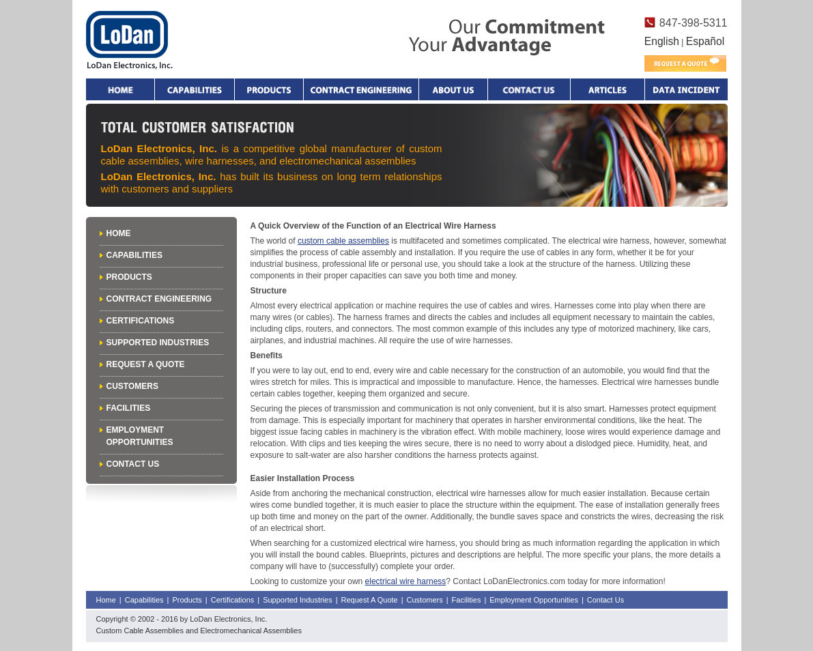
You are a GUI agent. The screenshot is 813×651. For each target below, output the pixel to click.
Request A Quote (145, 364)
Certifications (140, 321)
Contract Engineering (361, 89)
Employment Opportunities (533, 600)
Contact (529, 89)
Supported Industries (158, 342)
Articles (607, 89)
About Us (453, 89)
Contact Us (133, 464)
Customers (132, 386)
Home (120, 89)
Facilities (128, 408)
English (661, 41)
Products (269, 89)
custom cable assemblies (343, 241)
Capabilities (194, 89)
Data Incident (686, 89)
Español (705, 41)
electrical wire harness (405, 581)
